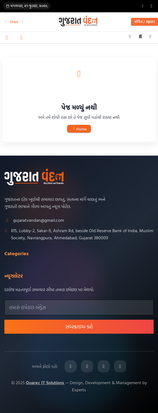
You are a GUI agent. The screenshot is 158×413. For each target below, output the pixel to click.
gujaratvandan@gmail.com (38, 220)
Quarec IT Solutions (45, 382)
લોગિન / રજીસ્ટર (144, 21)
